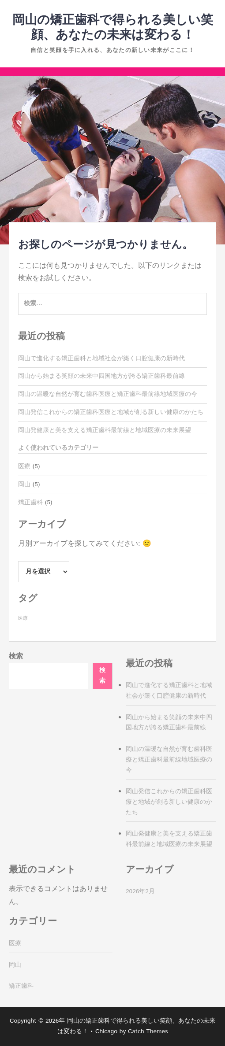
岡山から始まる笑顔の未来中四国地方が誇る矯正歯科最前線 (101, 376)
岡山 (24, 484)
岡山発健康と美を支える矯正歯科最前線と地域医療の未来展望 (104, 430)
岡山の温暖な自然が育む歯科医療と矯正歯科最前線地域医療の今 (107, 394)
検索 (16, 656)
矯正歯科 (30, 502)
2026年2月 (140, 891)
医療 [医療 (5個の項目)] (23, 618)
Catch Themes (148, 1031)
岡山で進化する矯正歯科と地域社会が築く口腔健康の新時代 (101, 358)
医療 (24, 466)
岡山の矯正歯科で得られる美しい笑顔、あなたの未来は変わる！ (112, 27)
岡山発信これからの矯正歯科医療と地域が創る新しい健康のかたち (110, 412)
